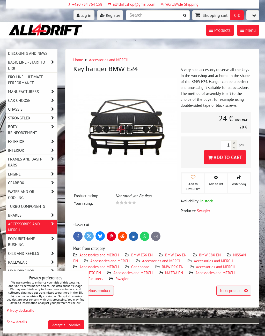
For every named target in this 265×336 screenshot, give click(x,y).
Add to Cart (225, 157)
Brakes (32, 215)
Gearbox (32, 183)
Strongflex (32, 118)
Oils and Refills (32, 253)
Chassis (32, 109)
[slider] (125, 203)
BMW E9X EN (172, 266)
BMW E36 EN (142, 254)
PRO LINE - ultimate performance (25, 79)
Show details (17, 322)
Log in (84, 15)
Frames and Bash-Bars (32, 162)
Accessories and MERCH (99, 254)
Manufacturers (91, 278)
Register (110, 15)
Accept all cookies (66, 324)
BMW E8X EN (210, 254)
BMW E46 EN (176, 254)
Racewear (32, 262)
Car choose (140, 266)
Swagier (122, 278)
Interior (32, 150)
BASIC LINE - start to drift (32, 65)
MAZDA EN (174, 272)
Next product (234, 290)
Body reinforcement (32, 130)
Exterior (32, 141)
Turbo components (26, 206)
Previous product (93, 290)
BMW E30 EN (90, 272)
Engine (32, 174)
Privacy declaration (21, 310)
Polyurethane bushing (32, 241)
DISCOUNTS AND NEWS (27, 53)
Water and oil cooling (32, 194)
